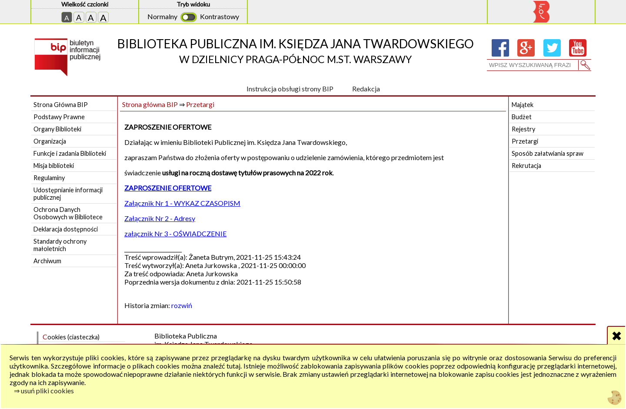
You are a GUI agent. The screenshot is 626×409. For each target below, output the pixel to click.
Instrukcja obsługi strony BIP (289, 88)
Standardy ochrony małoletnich (60, 245)
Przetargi (200, 104)
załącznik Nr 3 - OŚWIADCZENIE (175, 233)
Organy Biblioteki (57, 129)
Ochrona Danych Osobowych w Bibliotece (68, 213)
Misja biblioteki (53, 165)
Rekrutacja (526, 165)
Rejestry (523, 129)
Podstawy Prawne (59, 117)
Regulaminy (49, 177)
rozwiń (181, 305)
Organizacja (49, 141)
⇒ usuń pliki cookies (44, 390)
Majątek (522, 104)
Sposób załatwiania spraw (547, 153)
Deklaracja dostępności (65, 229)
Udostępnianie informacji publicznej (68, 193)
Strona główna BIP (150, 104)
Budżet (522, 117)
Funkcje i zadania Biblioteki (69, 153)
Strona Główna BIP (60, 104)
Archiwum (47, 261)
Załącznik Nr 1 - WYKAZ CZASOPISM (182, 203)
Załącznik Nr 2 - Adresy (159, 218)
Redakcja (366, 88)
